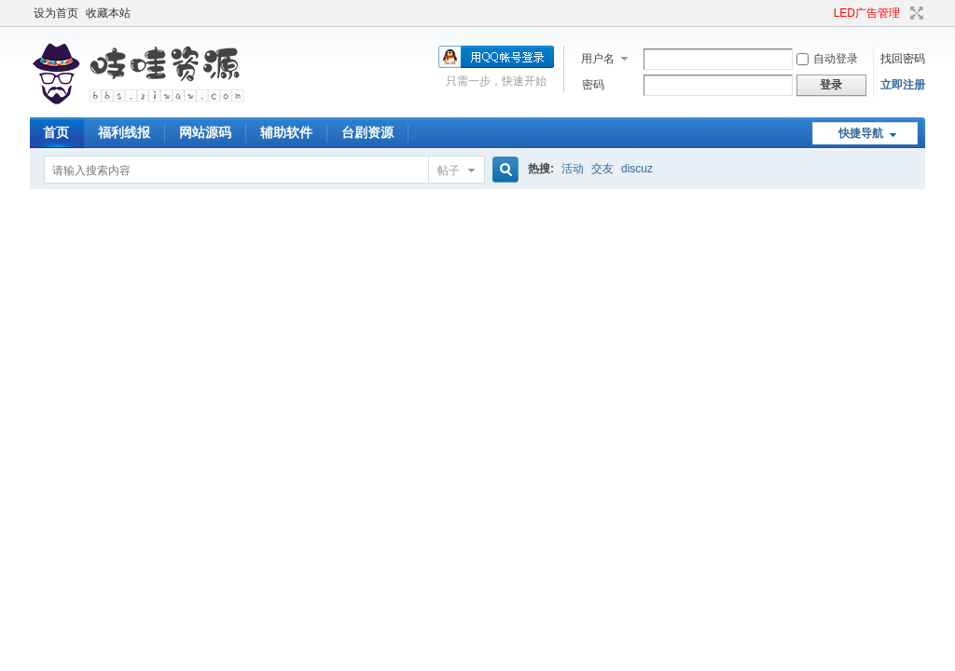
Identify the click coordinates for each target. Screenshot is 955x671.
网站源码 (205, 132)
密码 (593, 84)
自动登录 (827, 58)
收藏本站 (108, 13)
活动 (572, 168)
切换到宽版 (914, 13)
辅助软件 (286, 132)
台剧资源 (367, 132)
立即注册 (902, 84)
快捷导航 (860, 133)
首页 (56, 132)
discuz (637, 168)
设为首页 (56, 13)
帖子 (448, 170)
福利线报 (124, 132)
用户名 (598, 58)
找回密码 (902, 58)
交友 (602, 168)
